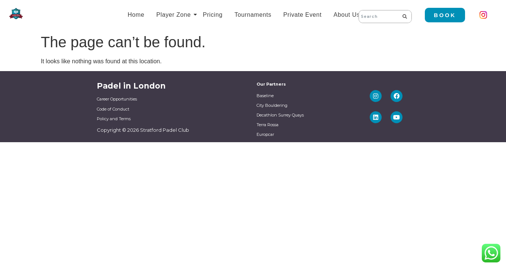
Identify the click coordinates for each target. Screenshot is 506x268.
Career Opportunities (117, 99)
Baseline (265, 95)
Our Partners (271, 84)
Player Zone (174, 15)
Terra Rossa (268, 124)
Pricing (213, 15)
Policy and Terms (114, 118)
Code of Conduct (113, 109)
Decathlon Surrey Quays (280, 115)
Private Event (302, 15)
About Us (348, 15)
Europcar (265, 134)
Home (136, 15)
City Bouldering (272, 105)
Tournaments (253, 15)
